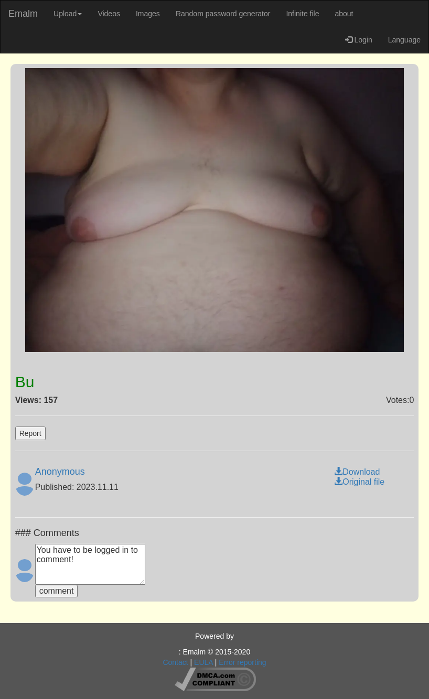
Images (148, 13)
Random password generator (223, 13)
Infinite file (302, 13)
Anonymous (60, 471)
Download (357, 471)
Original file (359, 481)
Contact (175, 662)
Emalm (23, 13)
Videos (109, 13)
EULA (203, 662)
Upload (67, 13)
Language (404, 40)
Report (30, 433)
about (344, 13)
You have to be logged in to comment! (90, 564)
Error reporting (242, 662)
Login (358, 40)
